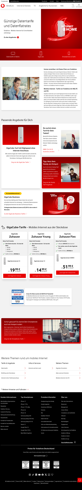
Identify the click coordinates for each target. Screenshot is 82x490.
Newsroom (64, 404)
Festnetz (43, 410)
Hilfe (62, 6)
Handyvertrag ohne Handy (47, 401)
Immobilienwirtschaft (46, 421)
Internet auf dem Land (41, 368)
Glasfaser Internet (45, 415)
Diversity (63, 418)
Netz (57, 1)
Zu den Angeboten (11, 37)
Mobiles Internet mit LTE (68, 378)
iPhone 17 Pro (24, 404)
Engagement (64, 424)
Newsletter (3, 406)
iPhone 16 (23, 413)
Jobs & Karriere (65, 427)
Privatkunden (4, 1)
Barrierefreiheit (44, 483)
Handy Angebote (45, 404)
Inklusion (63, 415)
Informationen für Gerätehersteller (49, 427)
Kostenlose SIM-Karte (46, 407)
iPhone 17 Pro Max (25, 407)
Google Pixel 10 (25, 427)
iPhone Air (23, 410)
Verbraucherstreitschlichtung (8, 415)
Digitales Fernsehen (68, 368)
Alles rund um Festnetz (68, 373)
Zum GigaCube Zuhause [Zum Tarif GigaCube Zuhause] (14, 276)
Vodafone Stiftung (65, 433)
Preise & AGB (19, 481)
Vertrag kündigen (49, 481)
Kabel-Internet (44, 418)
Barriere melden (5, 426)
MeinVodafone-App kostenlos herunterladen (8, 402)
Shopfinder (44, 1)
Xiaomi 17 (23, 424)
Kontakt (52, 1)
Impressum (36, 483)
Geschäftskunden (14, 1)
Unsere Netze (64, 410)
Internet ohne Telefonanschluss (13, 378)
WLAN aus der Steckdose (13, 373)
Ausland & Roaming (5, 412)
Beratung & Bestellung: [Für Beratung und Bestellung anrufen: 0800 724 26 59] (71, 1)
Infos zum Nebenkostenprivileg (49, 424)
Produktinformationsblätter (70, 481)
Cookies (34, 481)
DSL (42, 413)
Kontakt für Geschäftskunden (8, 423)
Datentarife (13, 368)
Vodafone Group (65, 439)
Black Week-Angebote (26, 433)
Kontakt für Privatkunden (7, 420)
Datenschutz (40, 481)
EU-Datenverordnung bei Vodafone (49, 430)
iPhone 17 (23, 401)
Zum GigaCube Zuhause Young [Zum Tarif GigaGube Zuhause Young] (41, 276)
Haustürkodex (4, 417)
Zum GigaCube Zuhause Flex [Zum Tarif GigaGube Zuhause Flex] (67, 272)
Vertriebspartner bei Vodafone (68, 430)
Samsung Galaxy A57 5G (27, 421)
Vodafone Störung (5, 409)
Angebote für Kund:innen (48, 6)
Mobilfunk (10, 6)
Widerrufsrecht (4, 429)
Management (64, 407)
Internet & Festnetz (24, 6)
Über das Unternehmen (67, 401)
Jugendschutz (58, 481)
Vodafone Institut (65, 436)
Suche (42, 433)
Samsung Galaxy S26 (26, 415)
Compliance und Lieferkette (68, 413)
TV (35, 6)
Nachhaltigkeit (64, 421)
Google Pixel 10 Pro (25, 430)
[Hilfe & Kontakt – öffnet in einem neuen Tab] (80, 480)
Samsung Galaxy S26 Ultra (27, 418)
